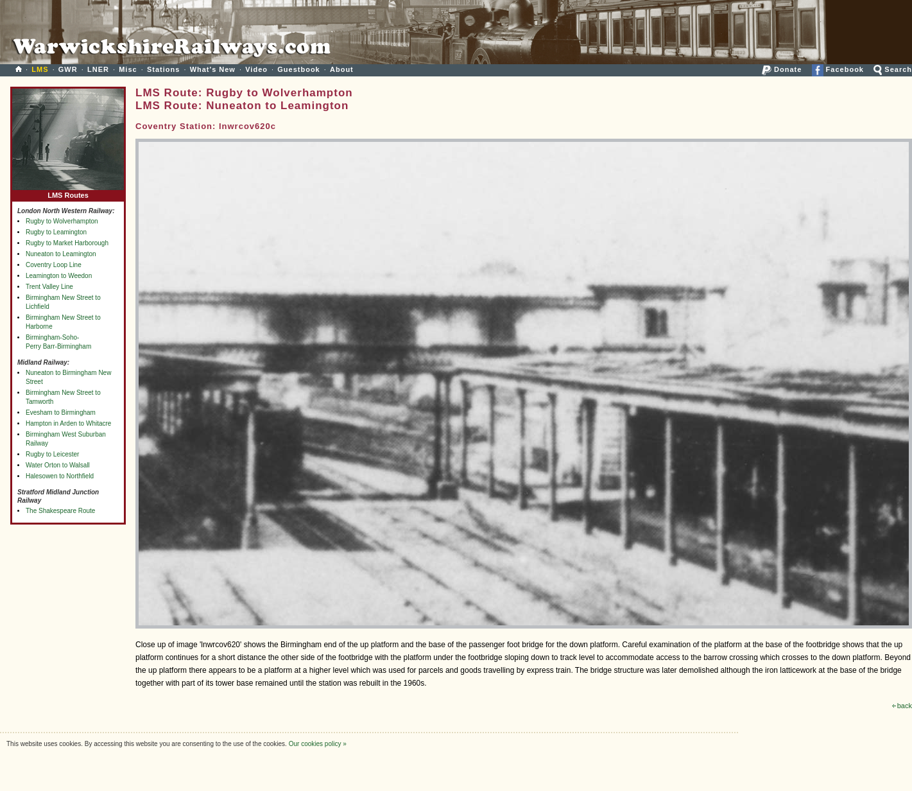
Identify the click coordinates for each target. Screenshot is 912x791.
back (902, 705)
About (342, 69)
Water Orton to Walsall (58, 465)
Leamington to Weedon (59, 275)
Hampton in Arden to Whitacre (68, 423)
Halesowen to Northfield (60, 476)
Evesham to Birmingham (61, 412)
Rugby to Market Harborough (67, 243)
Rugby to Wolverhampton (62, 221)
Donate (782, 69)
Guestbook (298, 69)
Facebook (838, 69)
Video (256, 69)
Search (892, 69)
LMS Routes (68, 192)
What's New (213, 69)
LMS (39, 69)
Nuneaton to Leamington (61, 253)
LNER (98, 69)
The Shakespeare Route (60, 510)
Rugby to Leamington (56, 232)
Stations (163, 69)
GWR (68, 69)
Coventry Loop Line (54, 264)
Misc (128, 69)
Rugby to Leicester (52, 454)
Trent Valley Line (49, 286)
